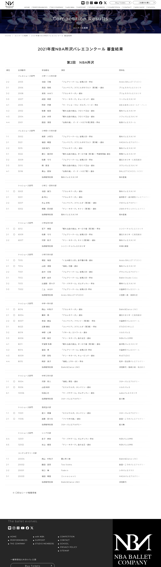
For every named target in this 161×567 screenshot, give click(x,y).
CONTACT (127, 7)
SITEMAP (64, 547)
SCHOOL (151, 7)
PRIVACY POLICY (68, 544)
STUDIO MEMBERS (97, 7)
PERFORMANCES (40, 7)
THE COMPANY (56, 7)
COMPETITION (114, 7)
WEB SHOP (139, 7)
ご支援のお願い (144, 3)
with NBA (70, 7)
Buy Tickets (120, 3)
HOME (27, 7)
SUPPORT (81, 7)
